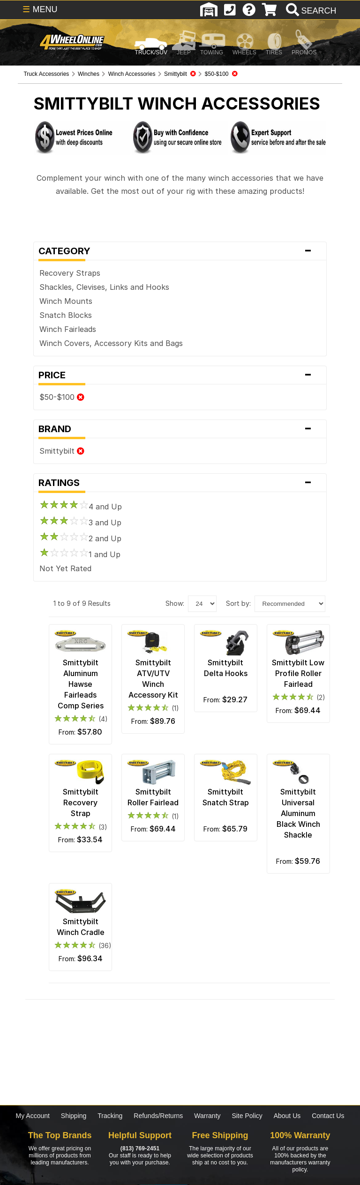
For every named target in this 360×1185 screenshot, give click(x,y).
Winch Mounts (65, 301)
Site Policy (247, 1115)
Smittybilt (61, 451)
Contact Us (328, 1115)
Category (180, 251)
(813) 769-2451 (139, 1148)
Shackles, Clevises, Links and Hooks (104, 287)
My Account (33, 1115)
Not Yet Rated (65, 568)
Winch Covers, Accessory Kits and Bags (111, 343)
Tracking (110, 1115)
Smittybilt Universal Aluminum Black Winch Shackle (298, 813)
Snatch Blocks (65, 315)
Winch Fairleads (67, 329)
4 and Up (80, 506)
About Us (287, 1115)
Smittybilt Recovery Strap (80, 802)
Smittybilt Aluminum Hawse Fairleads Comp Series (81, 684)
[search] (310, 10)
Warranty (207, 1115)
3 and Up (80, 522)
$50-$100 (61, 397)
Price (180, 375)
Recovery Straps (69, 273)
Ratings (180, 482)
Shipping (74, 1115)
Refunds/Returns (158, 1115)
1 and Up (79, 554)
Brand (180, 429)
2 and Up (80, 538)
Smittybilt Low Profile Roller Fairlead (298, 673)
